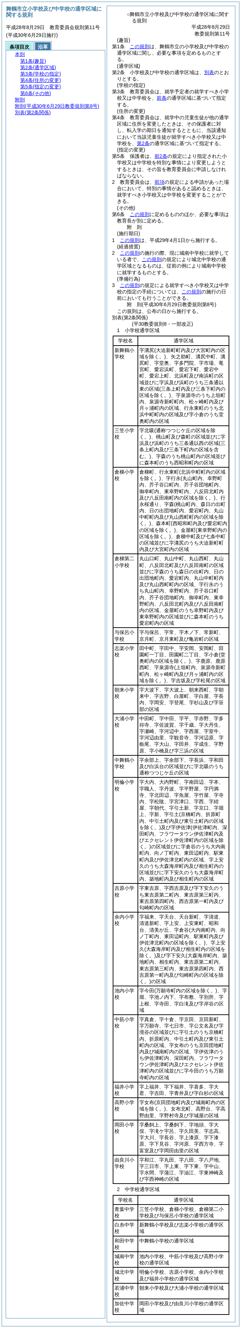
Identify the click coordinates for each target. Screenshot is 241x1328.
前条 (162, 98)
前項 (159, 182)
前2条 (161, 156)
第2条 (143, 143)
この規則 (140, 46)
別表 (209, 72)
